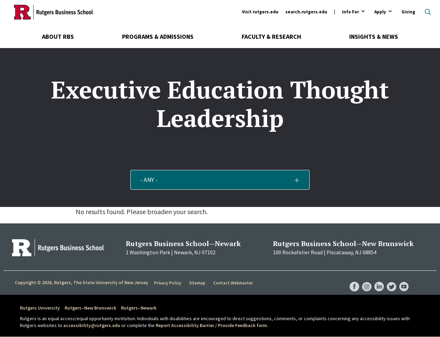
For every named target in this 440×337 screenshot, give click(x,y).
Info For (350, 12)
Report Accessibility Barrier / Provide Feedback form (211, 325)
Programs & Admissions (158, 36)
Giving (408, 12)
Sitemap (197, 283)
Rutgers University (40, 308)
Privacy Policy (168, 283)
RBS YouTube (403, 280)
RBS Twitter (390, 280)
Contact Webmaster (233, 283)
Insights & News (373, 36)
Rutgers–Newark (138, 308)
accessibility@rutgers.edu (91, 325)
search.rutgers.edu (306, 12)
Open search (428, 12)
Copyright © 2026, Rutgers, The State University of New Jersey (81, 282)
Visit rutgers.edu (260, 12)
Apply (380, 12)
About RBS (58, 36)
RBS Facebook (351, 280)
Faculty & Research (271, 36)
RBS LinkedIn (377, 280)
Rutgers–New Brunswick (90, 308)
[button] (220, 180)
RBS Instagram (364, 280)
